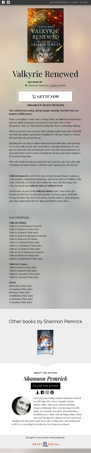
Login (84, 2)
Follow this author (45, 386)
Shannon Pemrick (38, 85)
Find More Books (59, 2)
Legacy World (57, 85)
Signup (74, 2)
